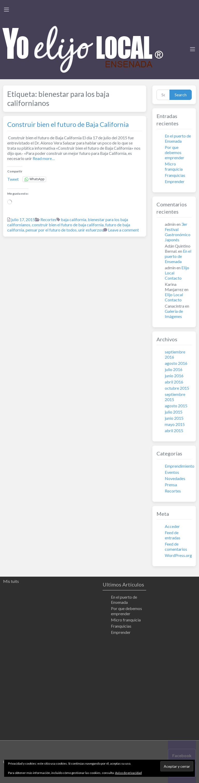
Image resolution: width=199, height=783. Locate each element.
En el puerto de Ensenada (178, 138)
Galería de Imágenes (174, 314)
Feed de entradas (172, 535)
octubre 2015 (177, 388)
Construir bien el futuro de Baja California (68, 124)
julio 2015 (173, 411)
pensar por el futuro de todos (51, 229)
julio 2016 (173, 369)
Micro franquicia (174, 166)
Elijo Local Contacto (174, 297)
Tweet (13, 179)
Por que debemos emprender (174, 152)
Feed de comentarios (176, 546)
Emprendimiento (179, 465)
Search (181, 94)
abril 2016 (174, 381)
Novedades (175, 478)
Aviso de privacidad (128, 773)
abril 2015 (174, 430)
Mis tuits (11, 581)
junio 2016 (174, 375)
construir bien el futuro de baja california (68, 224)
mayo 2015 (175, 424)
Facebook (181, 755)
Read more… (43, 158)
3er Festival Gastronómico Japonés (177, 232)
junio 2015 (174, 418)
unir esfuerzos (90, 229)
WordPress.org (178, 555)
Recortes (48, 219)
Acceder (172, 526)
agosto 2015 (176, 405)
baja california (73, 219)
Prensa (171, 484)
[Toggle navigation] (6, 9)
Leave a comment (123, 229)
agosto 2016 (176, 363)
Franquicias (175, 175)
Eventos (172, 472)
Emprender (174, 181)
